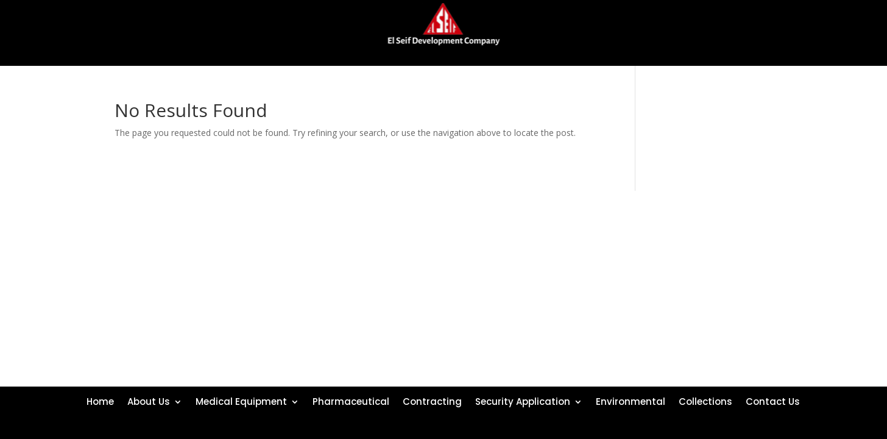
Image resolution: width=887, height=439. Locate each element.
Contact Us (773, 400)
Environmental (630, 400)
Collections (705, 400)
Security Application (522, 400)
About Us (148, 400)
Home (100, 400)
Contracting (432, 400)
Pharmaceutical (351, 400)
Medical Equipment (241, 400)
